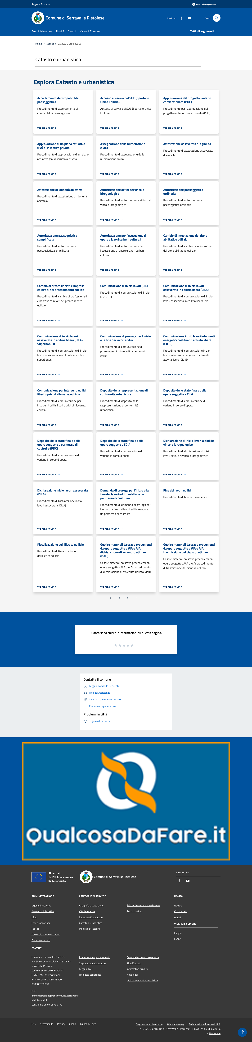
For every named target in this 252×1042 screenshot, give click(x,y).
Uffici (34, 917)
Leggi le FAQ (86, 969)
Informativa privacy (137, 969)
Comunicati (180, 911)
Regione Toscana (41, 4)
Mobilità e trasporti (89, 929)
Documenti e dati (41, 940)
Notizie (178, 905)
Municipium (214, 1029)
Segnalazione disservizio (92, 963)
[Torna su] (242, 1032)
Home (38, 44)
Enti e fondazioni (41, 923)
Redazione (215, 1033)
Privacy (61, 1024)
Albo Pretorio (134, 963)
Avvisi (177, 917)
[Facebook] (180, 18)
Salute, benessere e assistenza (143, 905)
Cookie (72, 1024)
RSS (34, 1024)
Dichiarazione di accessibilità (142, 980)
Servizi (50, 44)
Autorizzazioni (134, 911)
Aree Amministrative (43, 911)
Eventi (177, 939)
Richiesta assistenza (90, 975)
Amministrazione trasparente (143, 957)
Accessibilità (46, 1024)
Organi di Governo (41, 905)
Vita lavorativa (87, 911)
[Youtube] (188, 18)
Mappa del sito (88, 1024)
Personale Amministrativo (46, 934)
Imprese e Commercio (91, 917)
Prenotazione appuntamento (94, 957)
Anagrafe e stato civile (91, 905)
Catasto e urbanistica (90, 923)
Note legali (132, 975)
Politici (35, 929)
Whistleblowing (175, 1024)
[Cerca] (217, 18)
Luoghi (178, 933)
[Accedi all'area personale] (204, 4)
